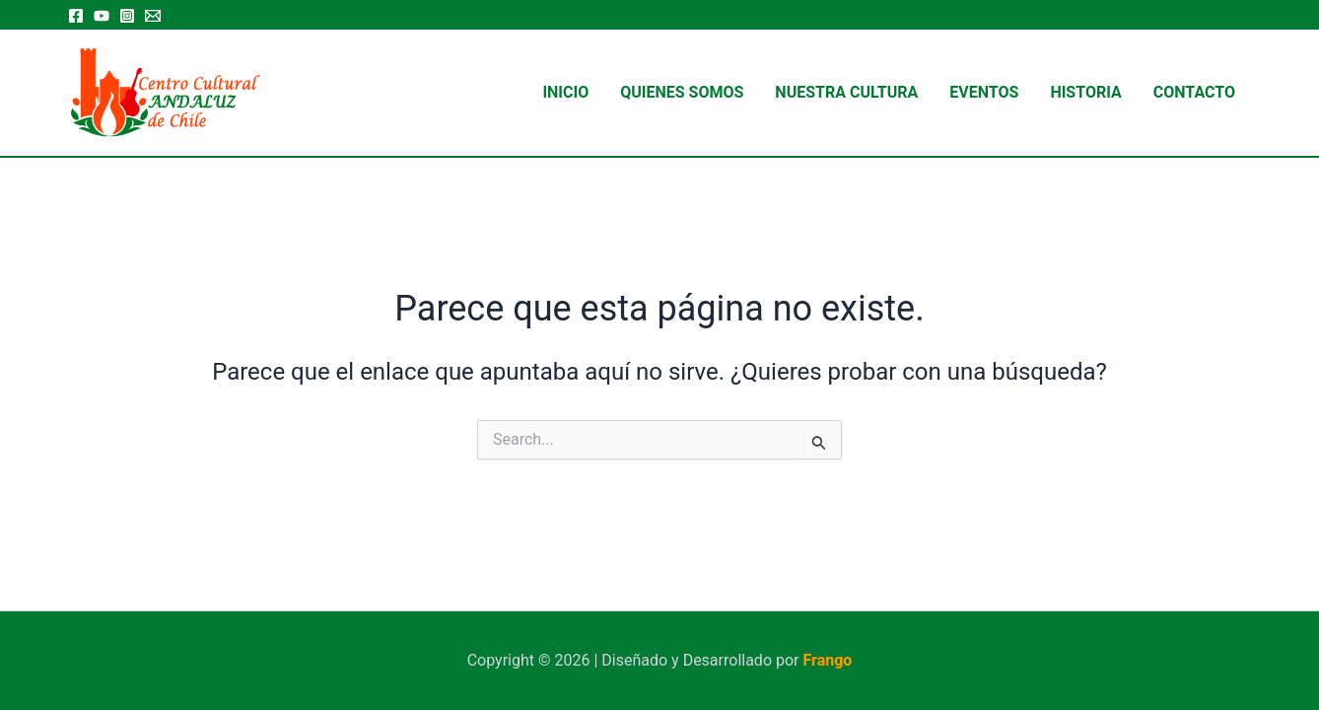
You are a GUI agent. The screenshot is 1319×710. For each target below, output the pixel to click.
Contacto (1194, 92)
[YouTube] (101, 16)
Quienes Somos (681, 92)
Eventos (983, 92)
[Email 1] (153, 16)
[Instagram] (127, 16)
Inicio (565, 92)
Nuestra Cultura (846, 92)
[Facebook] (76, 16)
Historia (1085, 92)
